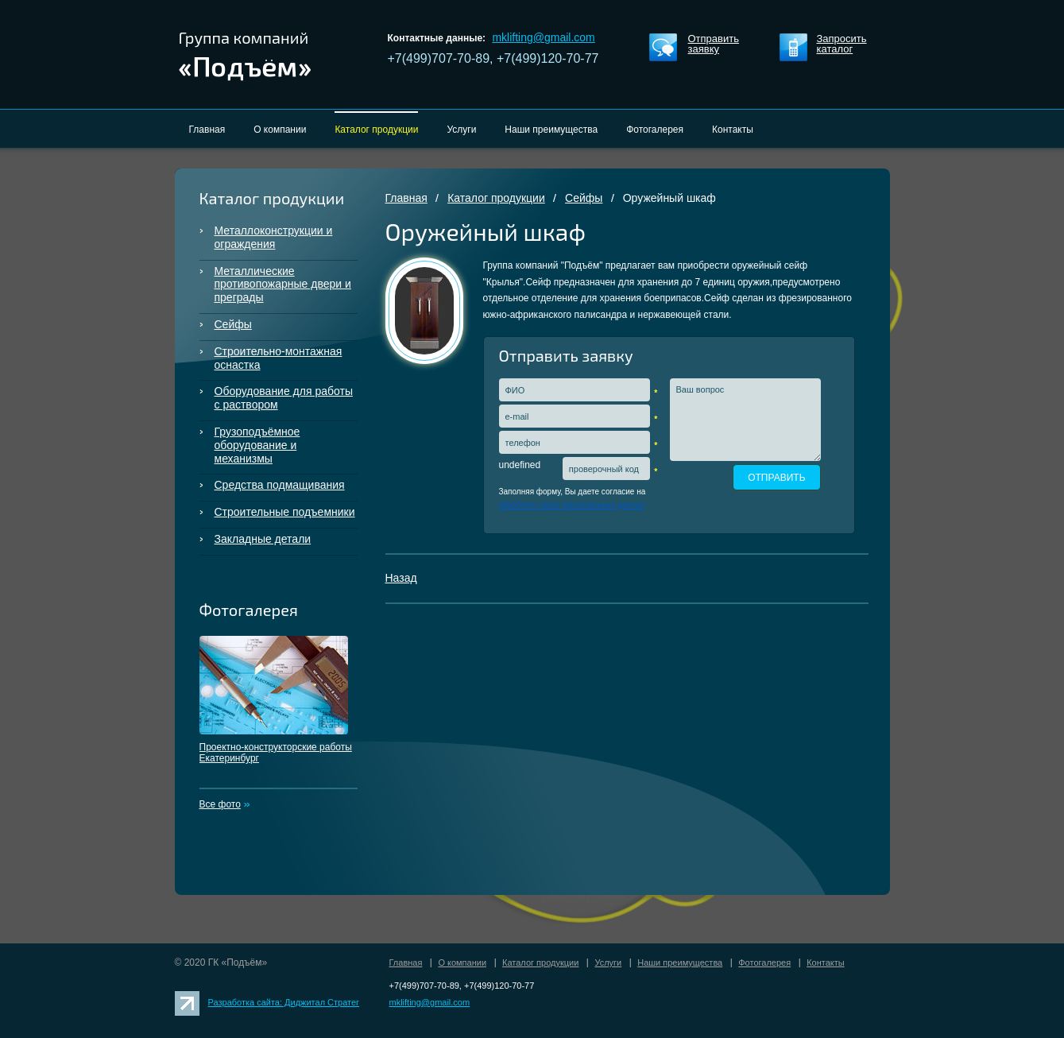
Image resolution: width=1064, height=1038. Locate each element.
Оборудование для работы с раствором (284, 398)
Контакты (826, 962)
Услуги (607, 962)
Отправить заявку (713, 44)
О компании (462, 962)
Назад (401, 577)
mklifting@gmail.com (543, 37)
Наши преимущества (679, 962)
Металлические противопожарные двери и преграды (283, 284)
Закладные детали (263, 539)
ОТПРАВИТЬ (776, 477)
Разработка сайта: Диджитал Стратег (284, 1002)
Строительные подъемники (285, 511)
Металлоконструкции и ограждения (274, 237)
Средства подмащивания (280, 484)
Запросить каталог (842, 44)
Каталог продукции (496, 198)
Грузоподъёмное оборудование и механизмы (257, 445)
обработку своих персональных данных (572, 505)
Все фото (220, 804)
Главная (406, 198)
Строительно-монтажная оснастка (278, 358)
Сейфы (233, 324)
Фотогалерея (764, 962)
